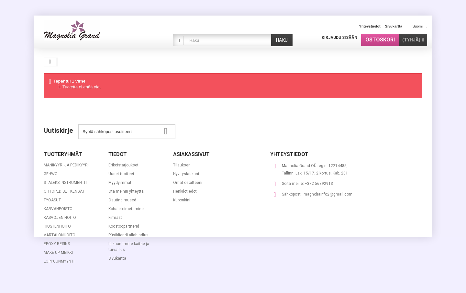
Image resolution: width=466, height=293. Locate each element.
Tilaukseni (182, 165)
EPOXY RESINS (57, 244)
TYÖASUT (52, 200)
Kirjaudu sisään (339, 37)
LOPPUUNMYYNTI (59, 261)
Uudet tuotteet (121, 174)
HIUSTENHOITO (57, 226)
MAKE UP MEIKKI (58, 252)
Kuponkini (181, 200)
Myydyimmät (119, 182)
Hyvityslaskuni (186, 174)
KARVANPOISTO (58, 209)
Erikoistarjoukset (123, 165)
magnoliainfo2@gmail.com (328, 194)
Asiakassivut (191, 154)
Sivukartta (117, 258)
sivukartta (393, 26)
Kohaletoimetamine (126, 209)
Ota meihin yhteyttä (126, 191)
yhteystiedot (370, 26)
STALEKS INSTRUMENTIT (65, 182)
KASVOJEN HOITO (60, 217)
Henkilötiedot (185, 191)
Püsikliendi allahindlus (128, 235)
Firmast (115, 217)
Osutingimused (122, 200)
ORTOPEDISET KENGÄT (64, 191)
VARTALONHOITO (59, 235)
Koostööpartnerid (123, 226)
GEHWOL (52, 174)
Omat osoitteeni (187, 182)
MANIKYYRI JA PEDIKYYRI (66, 165)
